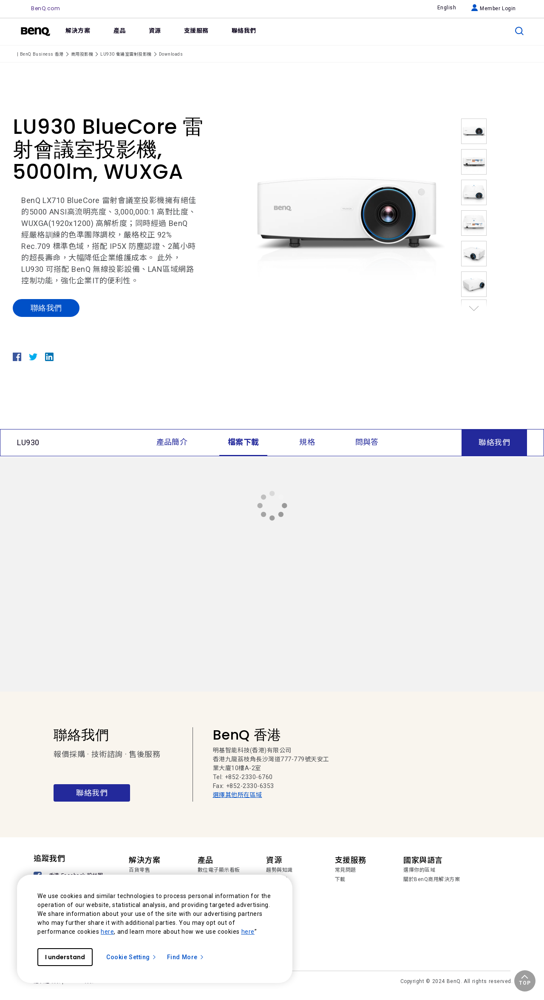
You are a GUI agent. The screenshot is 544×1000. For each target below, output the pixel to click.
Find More (185, 957)
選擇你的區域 (419, 870)
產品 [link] (119, 30)
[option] (346, 213)
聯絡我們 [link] (244, 30)
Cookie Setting (131, 957)
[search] (519, 31)
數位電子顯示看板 (219, 870)
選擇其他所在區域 (237, 794)
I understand (65, 957)
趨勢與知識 (279, 870)
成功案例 (276, 879)
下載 (340, 879)
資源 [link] (155, 30)
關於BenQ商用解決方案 (431, 879)
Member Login (493, 8)
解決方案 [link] (77, 30)
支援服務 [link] (196, 30)
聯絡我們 (46, 307)
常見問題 (345, 870)
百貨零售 (139, 870)
